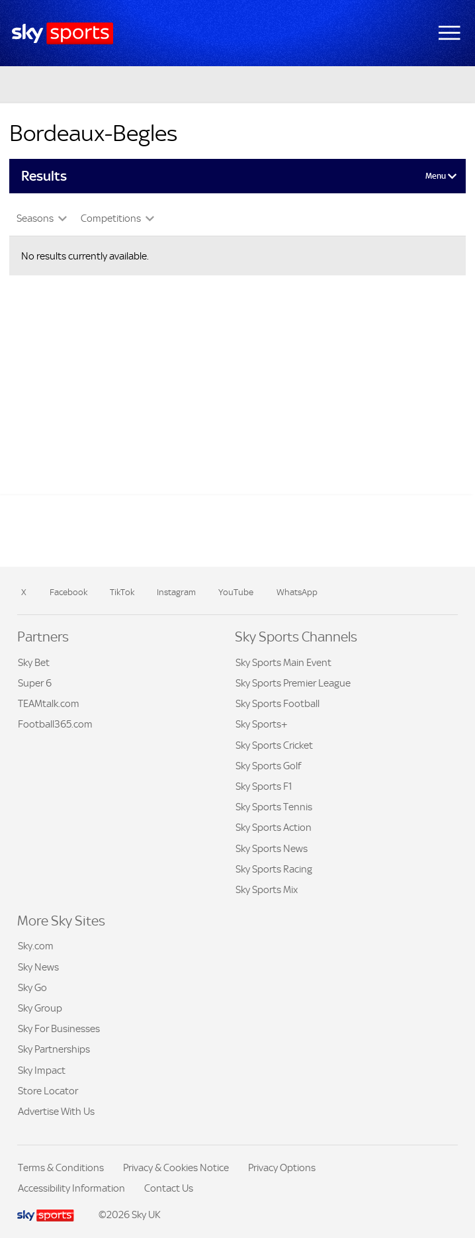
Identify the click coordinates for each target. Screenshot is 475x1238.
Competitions (112, 218)
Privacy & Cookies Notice (176, 1167)
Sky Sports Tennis (274, 806)
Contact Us (168, 1188)
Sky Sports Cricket (274, 745)
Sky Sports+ (262, 724)
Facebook (68, 592)
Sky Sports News (272, 848)
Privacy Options (282, 1167)
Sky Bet (34, 662)
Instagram (176, 592)
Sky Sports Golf (268, 765)
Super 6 (35, 683)
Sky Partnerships (54, 1049)
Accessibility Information (71, 1188)
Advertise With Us (56, 1111)
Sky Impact (41, 1070)
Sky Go (32, 987)
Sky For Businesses (59, 1028)
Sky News (38, 967)
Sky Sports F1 (264, 786)
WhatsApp (297, 592)
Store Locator (48, 1090)
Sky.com (36, 945)
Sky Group (40, 1008)
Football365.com (55, 724)
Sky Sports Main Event (283, 662)
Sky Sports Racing (274, 869)
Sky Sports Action (274, 827)
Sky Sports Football (278, 703)
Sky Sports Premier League (293, 683)
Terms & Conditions (61, 1167)
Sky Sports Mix (267, 889)
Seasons (36, 218)
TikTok (122, 592)
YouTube (235, 592)
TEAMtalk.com (48, 703)
